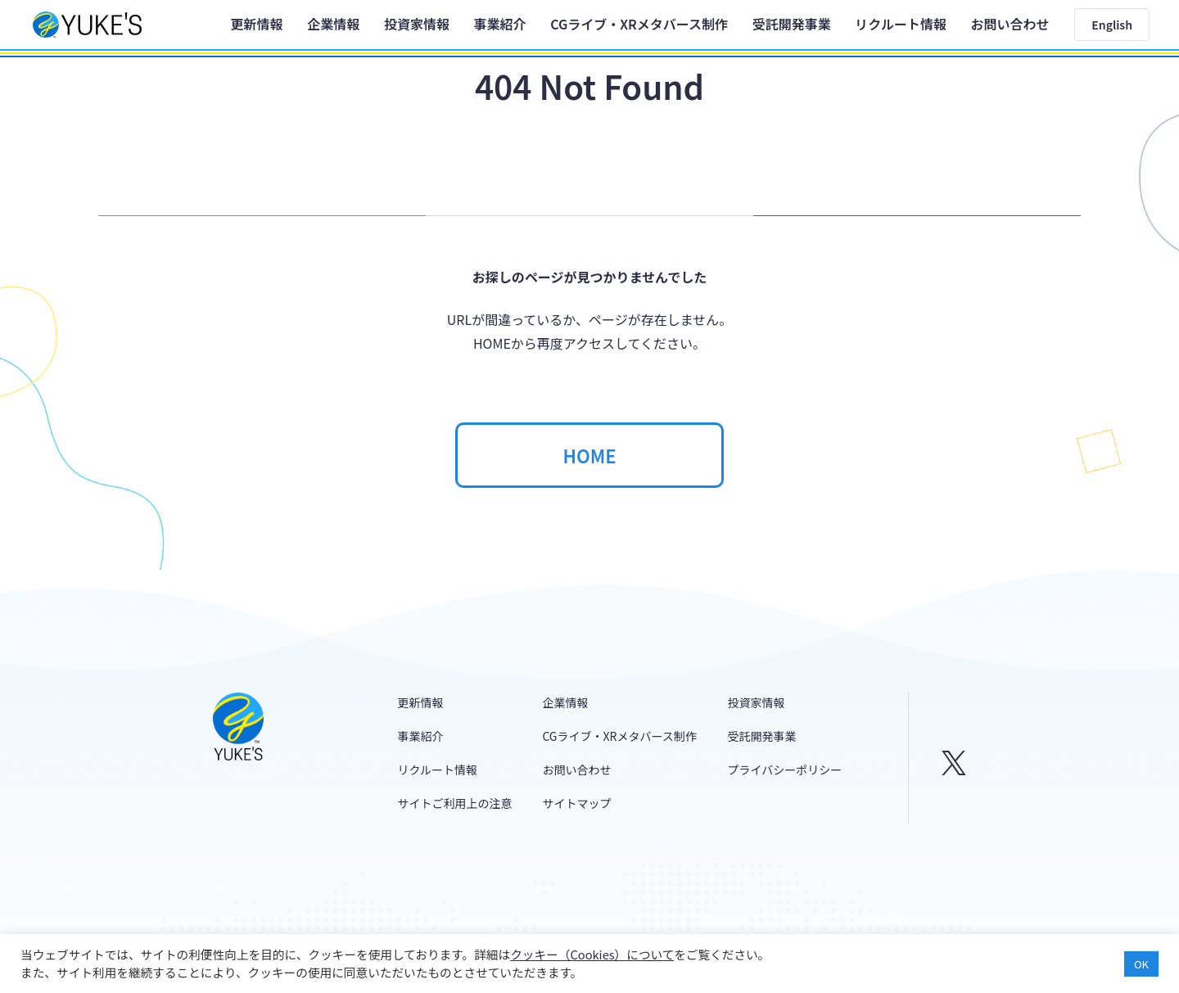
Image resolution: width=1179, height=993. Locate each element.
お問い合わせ (1010, 24)
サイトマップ (576, 803)
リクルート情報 (900, 24)
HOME (589, 455)
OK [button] (1141, 964)
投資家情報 (416, 24)
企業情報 (333, 24)
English (1111, 24)
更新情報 (257, 24)
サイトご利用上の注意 (455, 803)
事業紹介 (500, 24)
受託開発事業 (791, 24)
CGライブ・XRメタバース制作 (639, 24)
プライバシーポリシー (785, 769)
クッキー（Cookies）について (592, 954)
